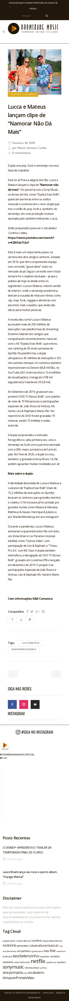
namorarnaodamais (24, 649)
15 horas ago (12, 859)
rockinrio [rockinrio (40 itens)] (9, 945)
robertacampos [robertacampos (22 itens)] (32, 967)
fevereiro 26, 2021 (21, 143)
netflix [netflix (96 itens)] (38, 961)
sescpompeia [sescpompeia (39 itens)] (13, 972)
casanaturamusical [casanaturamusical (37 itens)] (44, 945)
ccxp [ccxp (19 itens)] (60, 946)
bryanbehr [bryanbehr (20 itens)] (44, 956)
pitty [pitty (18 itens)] (25, 973)
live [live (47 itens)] (53, 950)
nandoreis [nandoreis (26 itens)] (8, 962)
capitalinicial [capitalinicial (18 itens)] (51, 962)
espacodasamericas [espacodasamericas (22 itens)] (52, 940)
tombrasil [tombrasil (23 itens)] (7, 956)
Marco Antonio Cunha (32, 148)
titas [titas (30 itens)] (46, 951)
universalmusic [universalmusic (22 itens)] (23, 940)
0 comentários (21, 153)
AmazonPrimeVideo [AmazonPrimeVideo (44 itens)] (18, 977)
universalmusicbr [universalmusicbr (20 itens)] (22, 962)
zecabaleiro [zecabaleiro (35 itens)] (36, 972)
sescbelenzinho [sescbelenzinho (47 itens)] (26, 955)
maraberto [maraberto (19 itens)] (61, 951)
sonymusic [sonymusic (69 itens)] (13, 967)
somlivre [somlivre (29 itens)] (36, 941)
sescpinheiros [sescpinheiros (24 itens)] (24, 951)
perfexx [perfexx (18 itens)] (43, 968)
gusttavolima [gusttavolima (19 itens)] (37, 951)
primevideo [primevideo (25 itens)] (23, 945)
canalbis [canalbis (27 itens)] (55, 956)
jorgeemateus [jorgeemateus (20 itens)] (9, 940)
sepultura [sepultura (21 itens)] (61, 962)
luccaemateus (30, 642)
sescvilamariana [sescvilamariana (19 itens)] (9, 951)
